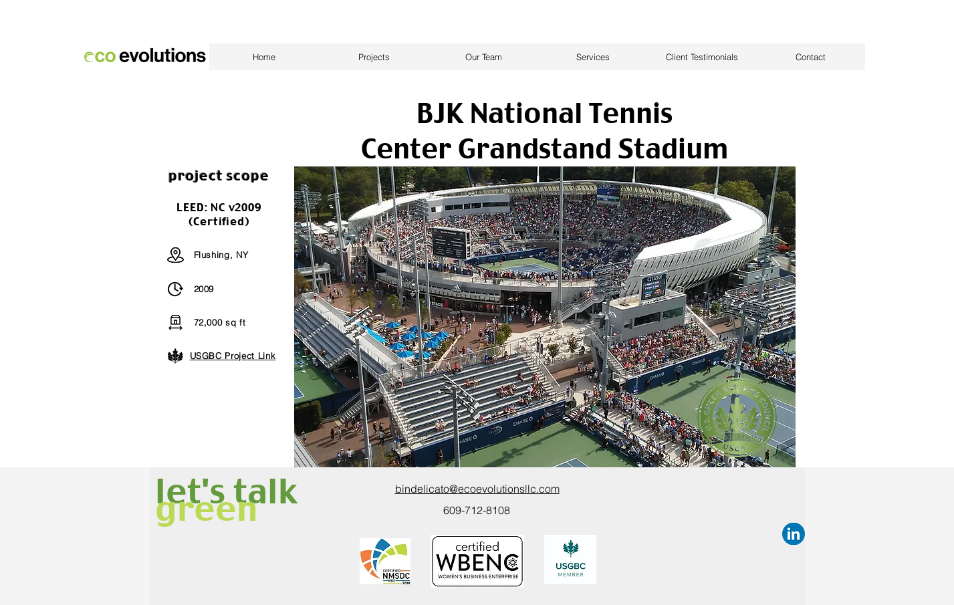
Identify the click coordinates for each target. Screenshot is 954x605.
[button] (545, 316)
